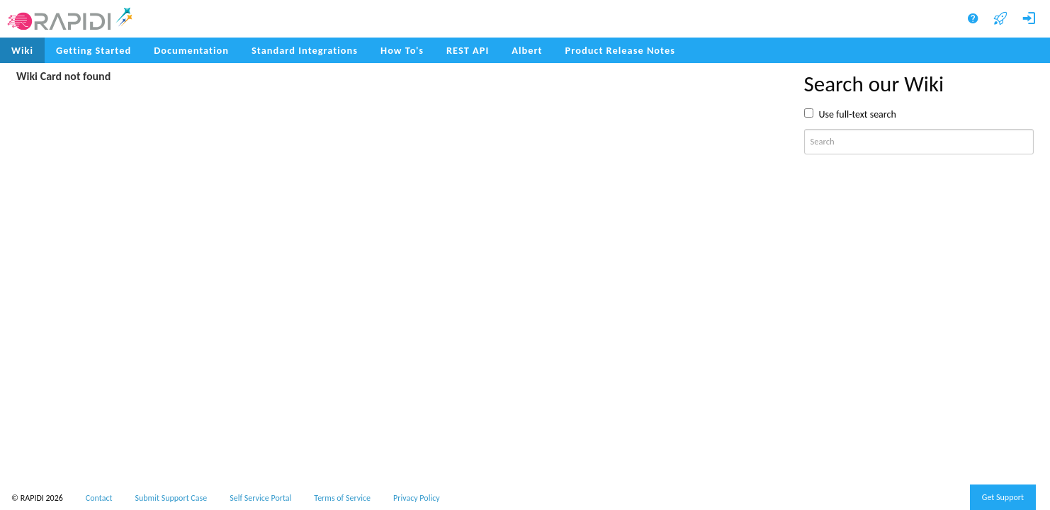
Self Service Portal (260, 498)
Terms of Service (342, 498)
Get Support (1003, 497)
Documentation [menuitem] (191, 50)
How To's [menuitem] (402, 50)
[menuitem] (620, 51)
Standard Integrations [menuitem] (305, 50)
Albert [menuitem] (527, 50)
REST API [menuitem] (467, 50)
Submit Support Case (171, 498)
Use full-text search (857, 114)
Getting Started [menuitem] (93, 50)
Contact (99, 498)
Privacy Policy (416, 498)
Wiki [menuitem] (22, 50)
